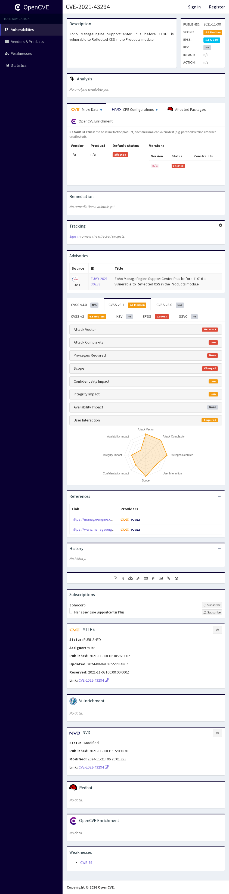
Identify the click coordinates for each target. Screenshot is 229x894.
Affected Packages (187, 109)
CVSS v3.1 (128, 305)
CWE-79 (86, 862)
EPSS (156, 316)
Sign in (194, 7)
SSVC (188, 316)
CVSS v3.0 (170, 305)
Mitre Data (86, 109)
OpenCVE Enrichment (92, 121)
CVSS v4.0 (84, 305)
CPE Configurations (134, 109)
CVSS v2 (88, 316)
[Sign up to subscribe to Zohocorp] (212, 605)
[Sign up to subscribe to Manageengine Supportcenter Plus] (212, 612)
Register (217, 7)
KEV (124, 316)
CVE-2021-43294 (88, 6)
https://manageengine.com (94, 519)
